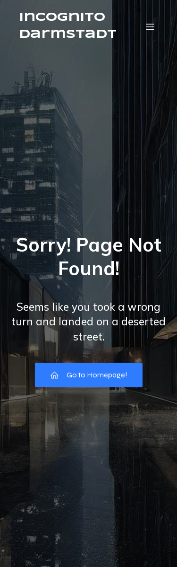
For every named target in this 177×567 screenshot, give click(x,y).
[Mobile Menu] (150, 26)
